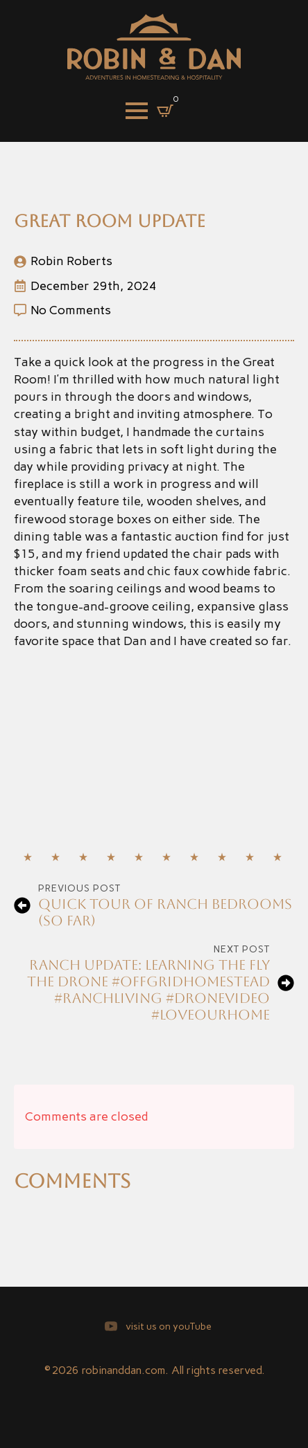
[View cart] (165, 110)
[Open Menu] (137, 111)
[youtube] (111, 1326)
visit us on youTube (169, 1326)
